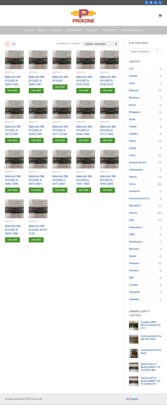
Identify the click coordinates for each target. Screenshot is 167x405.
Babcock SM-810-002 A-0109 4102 (108, 80)
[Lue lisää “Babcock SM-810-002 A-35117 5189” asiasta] (60, 140)
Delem (132, 140)
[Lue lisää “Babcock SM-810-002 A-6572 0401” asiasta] (60, 190)
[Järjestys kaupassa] (100, 44)
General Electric (137, 162)
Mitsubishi (135, 205)
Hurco (132, 184)
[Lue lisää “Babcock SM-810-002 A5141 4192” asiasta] (36, 239)
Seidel (132, 256)
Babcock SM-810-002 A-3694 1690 (84, 130)
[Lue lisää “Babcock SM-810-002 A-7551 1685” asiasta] (83, 190)
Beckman (134, 97)
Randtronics (135, 241)
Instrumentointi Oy (139, 198)
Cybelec (133, 133)
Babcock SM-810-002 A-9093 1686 (13, 229)
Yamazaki (134, 292)
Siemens (134, 270)
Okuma (133, 212)
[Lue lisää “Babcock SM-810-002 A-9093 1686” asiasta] (12, 239)
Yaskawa (134, 299)
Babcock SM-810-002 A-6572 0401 (61, 180)
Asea (132, 83)
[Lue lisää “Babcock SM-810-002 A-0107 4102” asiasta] (83, 90)
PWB (131, 234)
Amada (133, 76)
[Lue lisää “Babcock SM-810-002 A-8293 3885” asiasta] (107, 190)
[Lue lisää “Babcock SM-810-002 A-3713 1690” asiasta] (107, 140)
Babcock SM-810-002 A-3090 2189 (37, 130)
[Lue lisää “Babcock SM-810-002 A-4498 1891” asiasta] (36, 90)
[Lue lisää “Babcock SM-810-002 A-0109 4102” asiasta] (107, 90)
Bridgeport (135, 112)
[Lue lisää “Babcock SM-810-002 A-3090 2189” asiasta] (36, 140)
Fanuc (132, 155)
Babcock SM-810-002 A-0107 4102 (84, 80)
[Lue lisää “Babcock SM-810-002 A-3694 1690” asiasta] (83, 140)
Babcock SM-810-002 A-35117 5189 (61, 130)
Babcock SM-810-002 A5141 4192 (38, 229)
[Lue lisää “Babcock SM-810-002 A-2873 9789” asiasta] (12, 140)
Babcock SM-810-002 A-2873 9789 (13, 130)
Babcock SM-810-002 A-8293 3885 (108, 180)
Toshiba (133, 284)
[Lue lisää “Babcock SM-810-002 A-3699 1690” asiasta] (12, 90)
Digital (132, 148)
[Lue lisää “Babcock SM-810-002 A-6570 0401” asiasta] (36, 190)
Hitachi (133, 176)
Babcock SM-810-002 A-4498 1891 (37, 80)
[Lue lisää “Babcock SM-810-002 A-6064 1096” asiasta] (12, 190)
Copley (133, 126)
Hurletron (134, 191)
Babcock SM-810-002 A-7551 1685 (84, 180)
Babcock (9, 72)
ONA (131, 220)
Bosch (132, 104)
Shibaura (134, 263)
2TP (131, 68)
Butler (132, 119)
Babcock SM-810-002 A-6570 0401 (37, 180)
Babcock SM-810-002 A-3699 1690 (13, 80)
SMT (131, 277)
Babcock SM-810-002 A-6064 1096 (13, 180)
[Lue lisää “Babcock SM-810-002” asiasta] (60, 87)
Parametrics (135, 227)
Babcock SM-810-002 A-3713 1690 (108, 130)
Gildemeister (136, 169)
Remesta (134, 248)
